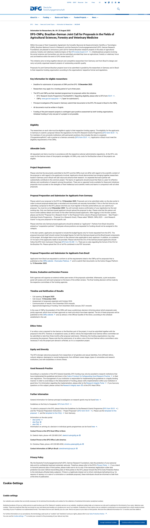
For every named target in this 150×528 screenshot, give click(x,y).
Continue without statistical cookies (133, 522)
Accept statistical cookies (108, 522)
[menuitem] (35, 17)
